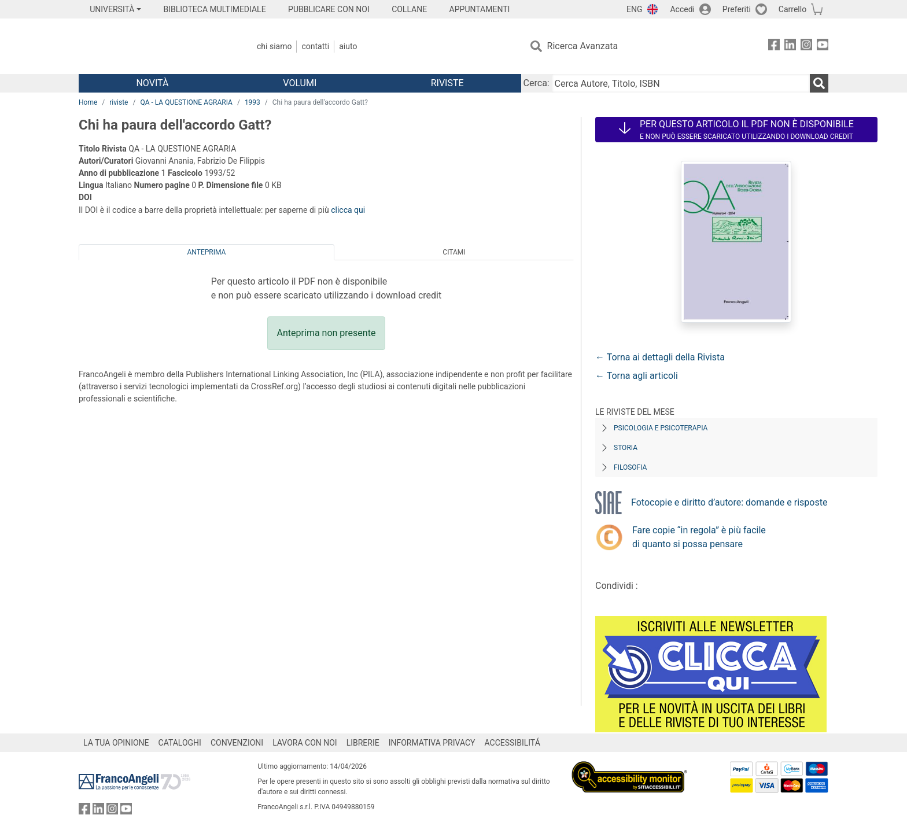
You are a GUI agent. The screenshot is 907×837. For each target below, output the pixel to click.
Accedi (682, 9)
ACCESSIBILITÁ (512, 742)
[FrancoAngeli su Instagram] (806, 46)
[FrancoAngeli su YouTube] (822, 46)
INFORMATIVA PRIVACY (432, 742)
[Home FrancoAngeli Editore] (155, 46)
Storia (625, 448)
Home (88, 102)
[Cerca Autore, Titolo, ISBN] (681, 83)
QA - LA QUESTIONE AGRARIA (186, 102)
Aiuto (348, 46)
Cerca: (536, 83)
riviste (118, 102)
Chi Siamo (274, 46)
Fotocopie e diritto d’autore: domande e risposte (729, 502)
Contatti (315, 46)
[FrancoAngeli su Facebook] (774, 46)
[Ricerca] (819, 83)
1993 (252, 102)
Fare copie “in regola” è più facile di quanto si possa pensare (699, 537)
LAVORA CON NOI (304, 742)
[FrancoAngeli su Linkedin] (790, 46)
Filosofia (630, 467)
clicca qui (348, 210)
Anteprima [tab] (206, 252)
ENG (634, 9)
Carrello (792, 9)
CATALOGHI (179, 742)
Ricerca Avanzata (582, 45)
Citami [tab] (454, 252)
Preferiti (736, 9)
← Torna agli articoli (636, 375)
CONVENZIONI (237, 742)
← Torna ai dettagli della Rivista (660, 357)
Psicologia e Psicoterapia (660, 428)
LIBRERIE (362, 742)
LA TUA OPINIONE (116, 742)
